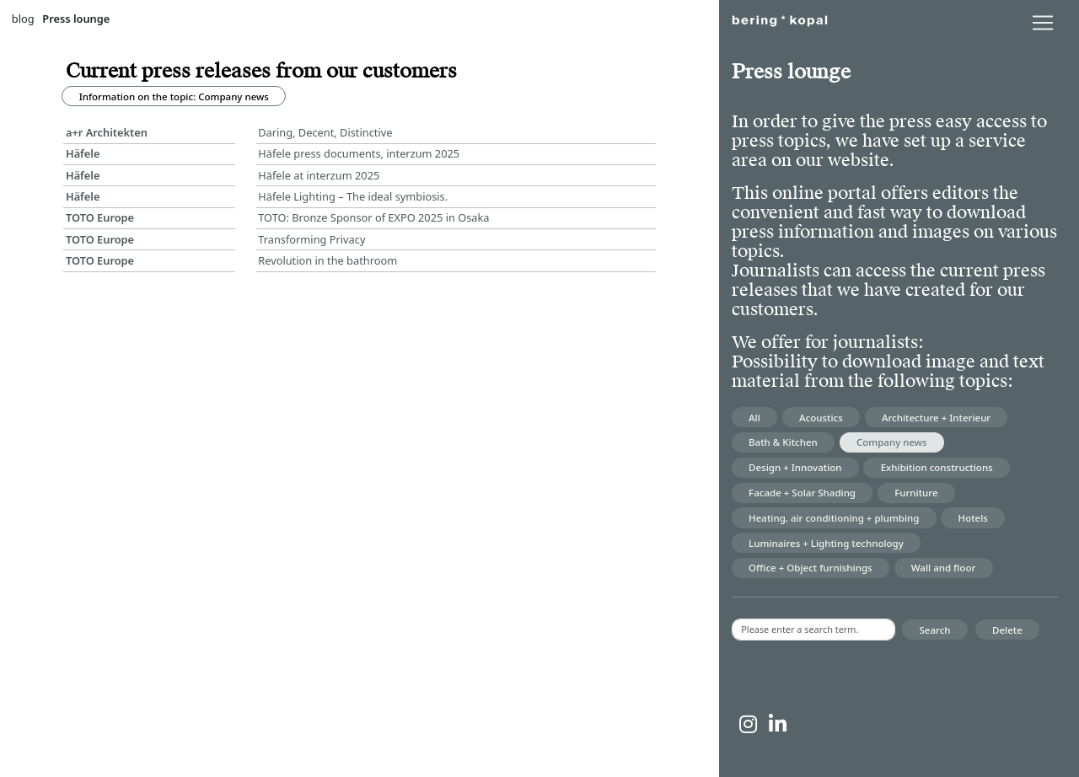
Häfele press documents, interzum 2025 (358, 153)
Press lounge (76, 18)
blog (23, 18)
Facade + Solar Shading (802, 492)
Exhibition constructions (937, 467)
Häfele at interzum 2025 (318, 175)
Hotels (973, 518)
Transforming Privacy (311, 239)
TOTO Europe (100, 217)
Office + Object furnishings (810, 567)
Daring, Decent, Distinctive (325, 132)
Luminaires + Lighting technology (826, 543)
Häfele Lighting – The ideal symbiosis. (353, 196)
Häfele (83, 153)
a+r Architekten (107, 132)
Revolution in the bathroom (327, 260)
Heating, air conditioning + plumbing (834, 518)
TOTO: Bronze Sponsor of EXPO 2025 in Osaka (373, 217)
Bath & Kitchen (783, 442)
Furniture (915, 492)
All (754, 417)
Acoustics (821, 417)
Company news (891, 442)
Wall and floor (943, 567)
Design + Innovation (795, 467)
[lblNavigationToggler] (1043, 23)
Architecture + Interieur (936, 417)
